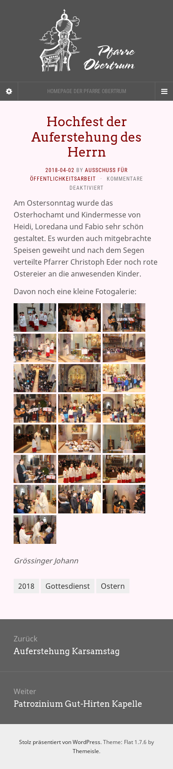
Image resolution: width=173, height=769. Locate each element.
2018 (26, 586)
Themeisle (86, 751)
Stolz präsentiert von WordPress (59, 742)
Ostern (113, 586)
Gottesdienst (67, 586)
